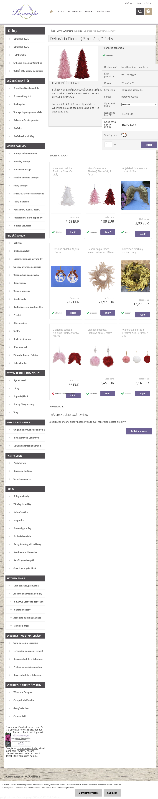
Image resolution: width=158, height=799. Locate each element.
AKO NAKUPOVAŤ (75, 11)
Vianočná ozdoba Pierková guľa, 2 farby (100, 331)
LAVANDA (61, 11)
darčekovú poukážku (27, 748)
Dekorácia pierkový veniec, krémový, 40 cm (101, 250)
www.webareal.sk (33, 776)
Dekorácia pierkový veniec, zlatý (132, 250)
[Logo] (25, 11)
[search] (140, 11)
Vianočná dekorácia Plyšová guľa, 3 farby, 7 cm (135, 333)
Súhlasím (112, 793)
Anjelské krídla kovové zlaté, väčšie (134, 170)
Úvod (53, 30)
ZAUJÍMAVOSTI (103, 11)
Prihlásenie (129, 3)
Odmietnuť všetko (88, 793)
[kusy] (108, 144)
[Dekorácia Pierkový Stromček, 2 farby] (73, 47)
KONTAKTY (89, 11)
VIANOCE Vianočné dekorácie (69, 30)
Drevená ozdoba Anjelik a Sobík (66, 250)
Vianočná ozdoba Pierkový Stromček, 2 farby (99, 171)
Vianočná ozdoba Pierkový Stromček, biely (63, 171)
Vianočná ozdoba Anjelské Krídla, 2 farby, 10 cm (66, 333)
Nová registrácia (144, 3)
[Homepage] (51, 11)
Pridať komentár (139, 431)
